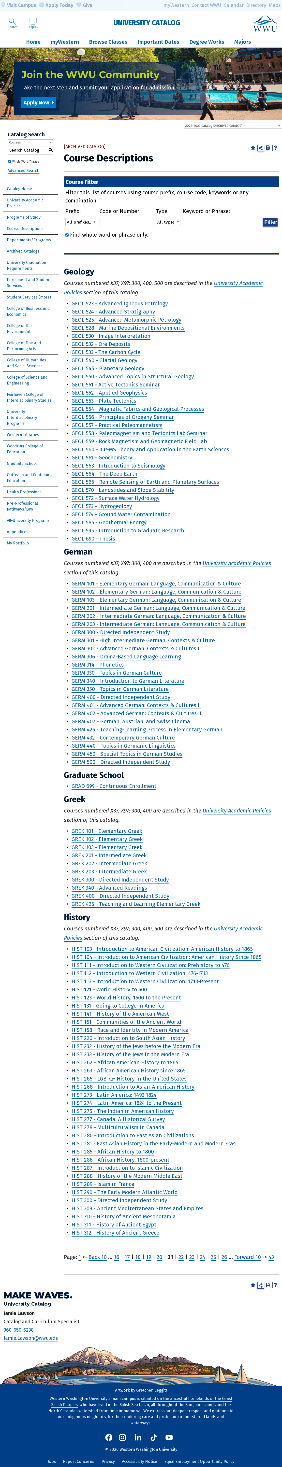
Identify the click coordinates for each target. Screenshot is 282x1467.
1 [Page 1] (79, 1257)
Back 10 (98, 1257)
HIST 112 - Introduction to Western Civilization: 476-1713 (140, 973)
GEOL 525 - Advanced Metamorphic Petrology (126, 319)
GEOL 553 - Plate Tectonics (104, 401)
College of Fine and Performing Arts (24, 346)
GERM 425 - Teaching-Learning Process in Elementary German (147, 729)
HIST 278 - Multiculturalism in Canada (118, 1127)
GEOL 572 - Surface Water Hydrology (116, 498)
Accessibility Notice (139, 1461)
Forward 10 (247, 1257)
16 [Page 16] (116, 1257)
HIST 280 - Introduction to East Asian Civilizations (133, 1135)
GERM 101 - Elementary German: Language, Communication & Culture (156, 583)
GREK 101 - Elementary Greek (107, 831)
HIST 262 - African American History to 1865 (125, 1062)
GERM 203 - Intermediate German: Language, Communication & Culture (159, 624)
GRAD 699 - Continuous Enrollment (114, 786)
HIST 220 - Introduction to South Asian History (128, 1038)
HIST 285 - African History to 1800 (113, 1151)
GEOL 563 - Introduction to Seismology (118, 465)
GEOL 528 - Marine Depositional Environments (128, 328)
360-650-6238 (19, 1330)
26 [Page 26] (224, 1257)
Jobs (52, 1461)
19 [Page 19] (148, 1257)
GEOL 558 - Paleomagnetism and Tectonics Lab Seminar (140, 433)
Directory (256, 5)
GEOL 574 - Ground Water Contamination (121, 514)
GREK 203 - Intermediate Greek (109, 871)
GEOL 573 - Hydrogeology (102, 506)
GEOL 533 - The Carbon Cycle (106, 352)
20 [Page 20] (159, 1257)
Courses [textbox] (15, 142)
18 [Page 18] (138, 1257)
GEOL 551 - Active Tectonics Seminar (116, 384)
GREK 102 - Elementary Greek (107, 839)
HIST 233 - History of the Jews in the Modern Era (130, 1054)
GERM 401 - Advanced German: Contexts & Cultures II (136, 705)
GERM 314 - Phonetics (98, 664)
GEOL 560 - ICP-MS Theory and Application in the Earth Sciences (150, 449)
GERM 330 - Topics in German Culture (117, 672)
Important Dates (158, 42)
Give (84, 5)
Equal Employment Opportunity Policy (199, 1461)
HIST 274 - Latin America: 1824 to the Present (127, 1103)
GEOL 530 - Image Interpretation (111, 336)
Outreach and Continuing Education (30, 477)
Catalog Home (19, 188)
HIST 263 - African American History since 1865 (129, 1070)
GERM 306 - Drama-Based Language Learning (126, 656)
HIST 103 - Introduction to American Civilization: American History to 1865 (162, 949)
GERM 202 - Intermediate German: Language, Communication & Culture (159, 616)
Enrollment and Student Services (29, 282)
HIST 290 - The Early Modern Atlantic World (125, 1192)
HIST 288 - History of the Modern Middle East (127, 1176)
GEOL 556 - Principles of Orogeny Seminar (123, 417)
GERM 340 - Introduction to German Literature (128, 681)
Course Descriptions (25, 228)
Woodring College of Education (25, 449)
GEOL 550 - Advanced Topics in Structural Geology (133, 376)
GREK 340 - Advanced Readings (109, 887)
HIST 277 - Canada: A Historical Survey (118, 1119)
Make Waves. (38, 1295)
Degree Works (206, 42)
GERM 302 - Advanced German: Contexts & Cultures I (135, 648)
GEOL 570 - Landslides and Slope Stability (123, 490)
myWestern (176, 5)
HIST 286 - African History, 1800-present (120, 1159)
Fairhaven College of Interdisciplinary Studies (29, 397)
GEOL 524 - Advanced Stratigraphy (113, 311)
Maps (275, 5)
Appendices (17, 531)
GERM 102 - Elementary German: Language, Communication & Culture (156, 591)
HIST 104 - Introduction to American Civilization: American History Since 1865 (166, 957)
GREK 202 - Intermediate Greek (109, 863)
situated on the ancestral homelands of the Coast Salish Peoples (141, 1401)
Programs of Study (24, 217)
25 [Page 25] (213, 1257)
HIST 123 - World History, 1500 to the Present (126, 997)
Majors (242, 42)
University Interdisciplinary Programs (22, 417)
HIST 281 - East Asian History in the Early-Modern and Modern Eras (154, 1143)
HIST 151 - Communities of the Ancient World (126, 1022)
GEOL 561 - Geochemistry (102, 457)
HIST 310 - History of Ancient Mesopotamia (124, 1216)
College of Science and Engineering (27, 380)
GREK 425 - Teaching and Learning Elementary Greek (136, 904)
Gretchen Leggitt (151, 1390)
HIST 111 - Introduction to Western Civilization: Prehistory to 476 (151, 965)
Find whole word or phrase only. (109, 234)
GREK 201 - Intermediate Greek (109, 855)
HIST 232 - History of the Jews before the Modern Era (136, 1046)
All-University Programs (28, 520)
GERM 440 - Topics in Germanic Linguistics (124, 745)
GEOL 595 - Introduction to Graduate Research (128, 530)
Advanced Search (23, 170)
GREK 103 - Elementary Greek (107, 847)
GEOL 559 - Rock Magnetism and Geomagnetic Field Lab (139, 441)
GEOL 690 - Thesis (93, 538)
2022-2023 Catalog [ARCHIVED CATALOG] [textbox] (213, 126)
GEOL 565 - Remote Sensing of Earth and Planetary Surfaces (145, 482)
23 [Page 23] (191, 1257)
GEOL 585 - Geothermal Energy (109, 522)
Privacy (108, 1461)
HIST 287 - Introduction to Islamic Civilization (127, 1168)
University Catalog (147, 23)
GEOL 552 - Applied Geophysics (109, 392)
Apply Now (36, 102)
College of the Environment (19, 328)
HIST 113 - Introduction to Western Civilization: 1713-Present (145, 981)
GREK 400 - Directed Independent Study (120, 896)
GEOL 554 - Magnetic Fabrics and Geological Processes (138, 409)
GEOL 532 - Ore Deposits (101, 344)
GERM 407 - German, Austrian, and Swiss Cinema (131, 721)
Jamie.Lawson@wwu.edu (31, 1338)
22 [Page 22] (181, 1257)
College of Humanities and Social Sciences (26, 363)
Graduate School (22, 463)
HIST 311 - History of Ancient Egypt (114, 1224)
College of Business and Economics (28, 311)
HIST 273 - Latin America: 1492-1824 (114, 1095)
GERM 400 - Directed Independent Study (121, 697)
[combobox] (233, 125)
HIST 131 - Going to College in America (118, 1005)
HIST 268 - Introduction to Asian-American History (133, 1086)
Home (33, 42)
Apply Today (56, 5)
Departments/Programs (29, 240)
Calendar (234, 5)
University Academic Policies (25, 203)
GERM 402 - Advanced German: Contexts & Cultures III (137, 713)
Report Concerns (78, 1461)
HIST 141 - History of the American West (120, 1014)
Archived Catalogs (23, 251)
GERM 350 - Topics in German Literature (120, 689)
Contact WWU (206, 5)
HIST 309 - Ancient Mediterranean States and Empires (137, 1208)
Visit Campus (18, 5)
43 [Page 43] (271, 1257)
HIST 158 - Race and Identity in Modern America (130, 1030)
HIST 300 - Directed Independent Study (119, 1200)
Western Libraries (23, 434)
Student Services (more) (29, 297)
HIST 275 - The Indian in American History (123, 1111)
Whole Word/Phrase (25, 161)
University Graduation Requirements (26, 265)
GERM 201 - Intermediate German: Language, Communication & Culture (158, 608)
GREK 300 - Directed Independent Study (120, 879)
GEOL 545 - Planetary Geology (108, 368)
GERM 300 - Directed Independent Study (121, 632)
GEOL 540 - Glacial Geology (104, 360)
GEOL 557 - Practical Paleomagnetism (117, 425)
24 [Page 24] (202, 1257)
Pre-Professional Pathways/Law (22, 506)
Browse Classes (108, 42)
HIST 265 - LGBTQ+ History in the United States (129, 1078)
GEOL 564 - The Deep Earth (104, 473)
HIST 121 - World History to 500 (109, 989)
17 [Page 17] (127, 1257)
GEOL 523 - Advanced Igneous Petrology (120, 303)
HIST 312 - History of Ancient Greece (115, 1232)
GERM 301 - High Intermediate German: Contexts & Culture (143, 640)
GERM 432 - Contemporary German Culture (123, 737)
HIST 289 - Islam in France (103, 1184)
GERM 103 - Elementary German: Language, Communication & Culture (156, 600)
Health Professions (24, 492)
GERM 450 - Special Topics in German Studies (127, 754)
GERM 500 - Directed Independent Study (121, 762)
